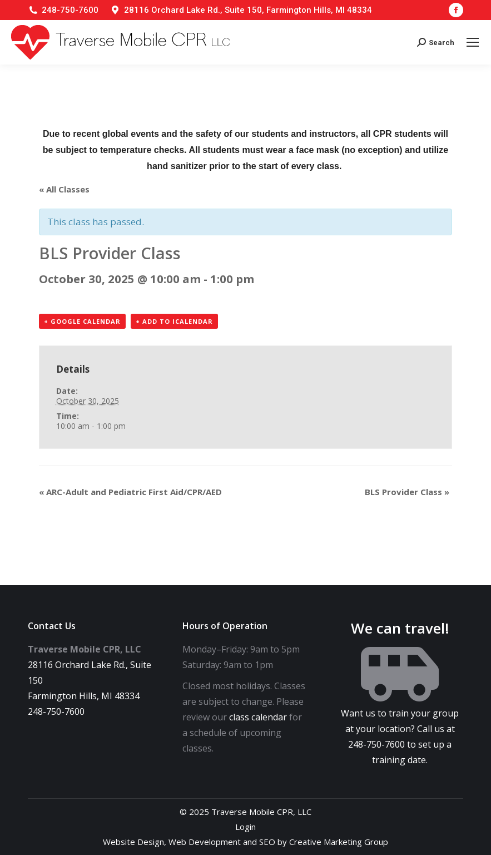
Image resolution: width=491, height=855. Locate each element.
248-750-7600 (70, 10)
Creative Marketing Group (338, 841)
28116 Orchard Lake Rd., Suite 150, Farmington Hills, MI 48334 (248, 10)
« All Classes (64, 189)
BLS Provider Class (407, 491)
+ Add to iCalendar (174, 321)
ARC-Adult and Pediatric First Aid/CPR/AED (130, 491)
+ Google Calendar (82, 321)
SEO (267, 841)
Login (245, 826)
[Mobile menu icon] (472, 42)
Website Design (133, 841)
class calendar (258, 717)
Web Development (204, 841)
